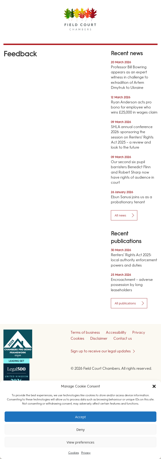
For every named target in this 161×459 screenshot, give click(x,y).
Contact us (122, 338)
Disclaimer (98, 338)
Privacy (86, 452)
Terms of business (85, 332)
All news (120, 215)
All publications (125, 303)
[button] (154, 386)
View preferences (80, 442)
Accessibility (116, 332)
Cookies (73, 452)
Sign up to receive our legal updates (101, 351)
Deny (80, 429)
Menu (149, 36)
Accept (80, 416)
